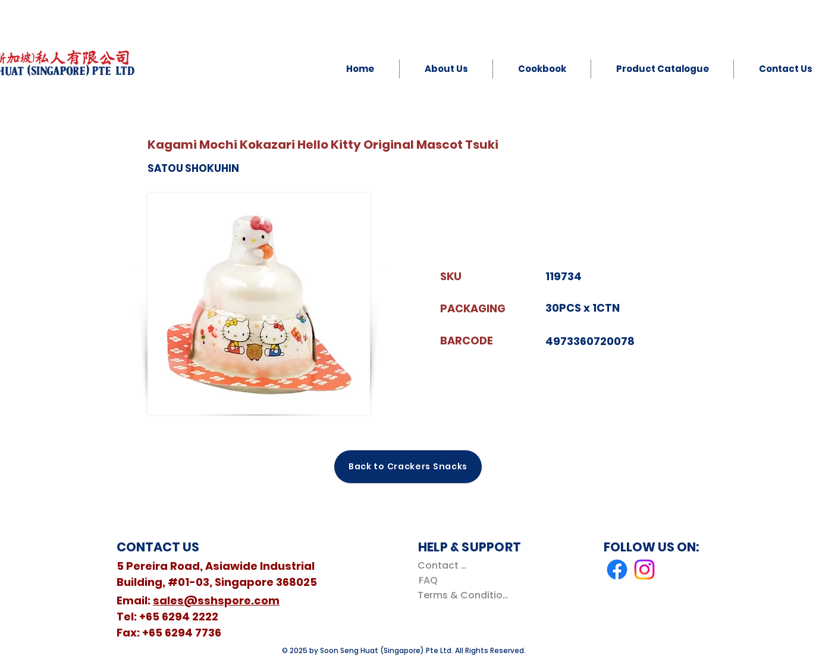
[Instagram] (644, 569)
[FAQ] (428, 580)
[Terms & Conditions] (465, 595)
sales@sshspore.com (216, 600)
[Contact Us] (445, 565)
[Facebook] (617, 569)
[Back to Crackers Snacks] (408, 466)
